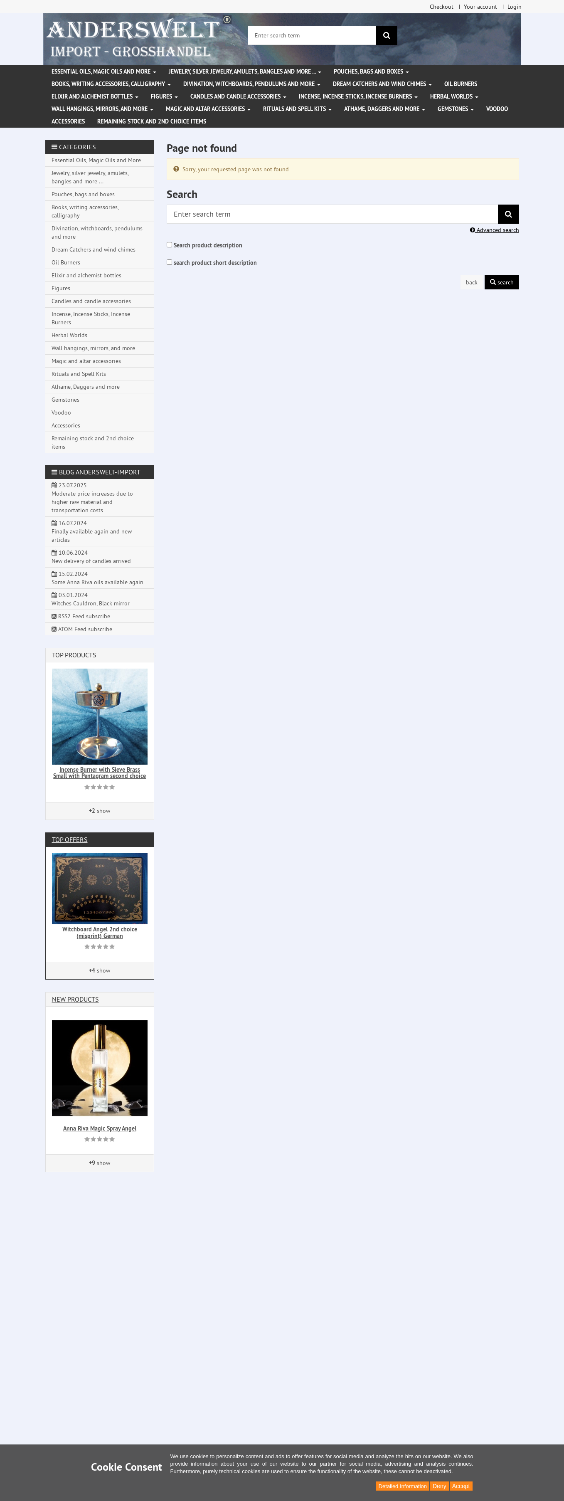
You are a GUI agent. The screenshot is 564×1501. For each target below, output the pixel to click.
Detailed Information (403, 1486)
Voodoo (497, 109)
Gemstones (456, 109)
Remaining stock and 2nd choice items (151, 121)
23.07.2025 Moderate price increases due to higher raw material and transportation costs (92, 497)
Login (514, 6)
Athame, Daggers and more (384, 109)
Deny (439, 1486)
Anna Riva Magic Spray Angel (99, 1128)
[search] (386, 35)
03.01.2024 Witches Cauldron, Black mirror (91, 599)
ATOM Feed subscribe (82, 629)
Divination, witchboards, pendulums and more (251, 84)
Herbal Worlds (454, 96)
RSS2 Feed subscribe (81, 616)
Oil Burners (460, 84)
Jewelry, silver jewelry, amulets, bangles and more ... (245, 71)
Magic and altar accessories (208, 109)
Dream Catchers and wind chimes (382, 84)
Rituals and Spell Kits (297, 109)
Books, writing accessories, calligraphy (111, 84)
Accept (461, 1486)
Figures (164, 96)
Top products (74, 655)
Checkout (441, 6)
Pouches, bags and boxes (371, 71)
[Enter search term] (312, 35)
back (472, 282)
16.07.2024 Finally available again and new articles (92, 531)
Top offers (70, 839)
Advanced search (494, 230)
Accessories (68, 121)
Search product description (208, 245)
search (502, 282)
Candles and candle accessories (238, 96)
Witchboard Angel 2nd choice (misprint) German (99, 932)
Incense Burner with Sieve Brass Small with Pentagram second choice (99, 773)
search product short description (215, 263)
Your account (480, 6)
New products (75, 999)
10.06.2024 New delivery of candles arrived (91, 557)
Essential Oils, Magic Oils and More (104, 71)
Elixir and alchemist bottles (95, 96)
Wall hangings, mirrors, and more (102, 109)
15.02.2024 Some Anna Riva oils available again (97, 578)
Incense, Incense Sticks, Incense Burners (358, 96)
